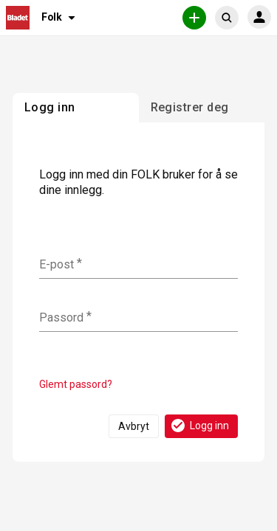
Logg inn (199, 425)
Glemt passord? (75, 384)
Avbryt (133, 426)
